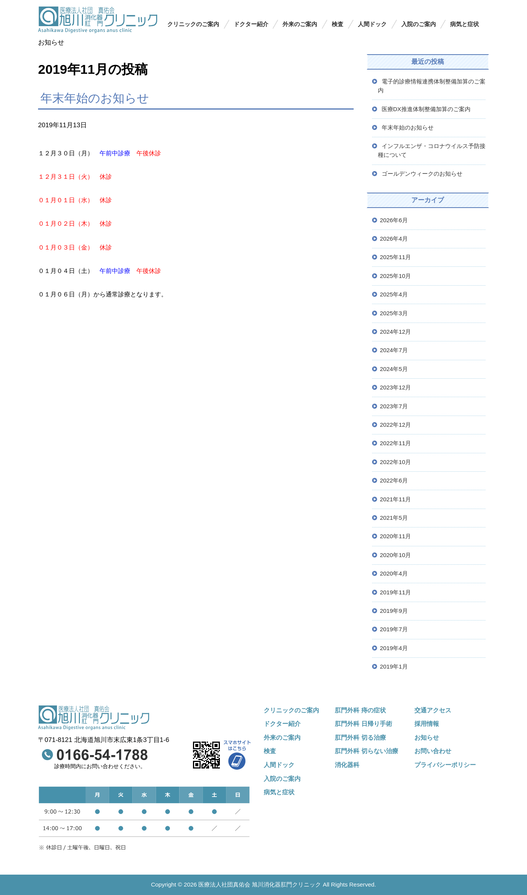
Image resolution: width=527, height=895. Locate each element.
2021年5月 (394, 517)
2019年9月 (394, 610)
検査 (337, 24)
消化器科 (347, 764)
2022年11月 (395, 443)
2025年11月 (395, 257)
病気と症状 (464, 24)
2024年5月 (394, 369)
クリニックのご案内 (193, 24)
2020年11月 (395, 536)
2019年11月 (395, 592)
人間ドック (372, 24)
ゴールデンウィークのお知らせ (422, 173)
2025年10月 (395, 276)
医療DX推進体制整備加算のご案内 (426, 109)
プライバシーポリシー (445, 764)
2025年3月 (394, 313)
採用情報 (426, 723)
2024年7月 (394, 350)
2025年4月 (394, 294)
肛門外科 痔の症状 (360, 710)
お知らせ (426, 737)
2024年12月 (395, 331)
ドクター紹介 (251, 24)
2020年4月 (394, 573)
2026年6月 (394, 220)
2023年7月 (394, 406)
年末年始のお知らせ (94, 98)
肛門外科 (366, 750)
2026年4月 (394, 238)
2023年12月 (395, 387)
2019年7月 (394, 629)
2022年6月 (394, 480)
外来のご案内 (300, 24)
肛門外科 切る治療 (360, 737)
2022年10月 (395, 462)
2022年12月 (395, 424)
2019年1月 (394, 666)
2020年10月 (395, 555)
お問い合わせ (432, 750)
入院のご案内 (418, 24)
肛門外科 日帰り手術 (363, 723)
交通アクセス (432, 710)
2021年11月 (395, 499)
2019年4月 (394, 648)
